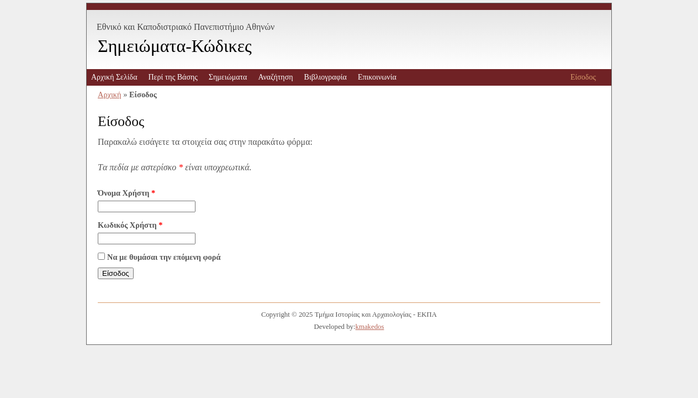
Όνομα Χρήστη (126, 192)
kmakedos (370, 327)
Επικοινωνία (377, 77)
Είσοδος (583, 77)
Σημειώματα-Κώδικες (175, 46)
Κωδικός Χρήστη (130, 225)
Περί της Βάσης (172, 77)
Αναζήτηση (275, 77)
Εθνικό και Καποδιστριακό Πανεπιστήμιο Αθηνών (185, 27)
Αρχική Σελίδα (114, 77)
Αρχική (109, 94)
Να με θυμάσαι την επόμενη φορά (164, 257)
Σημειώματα (228, 77)
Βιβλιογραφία (325, 77)
